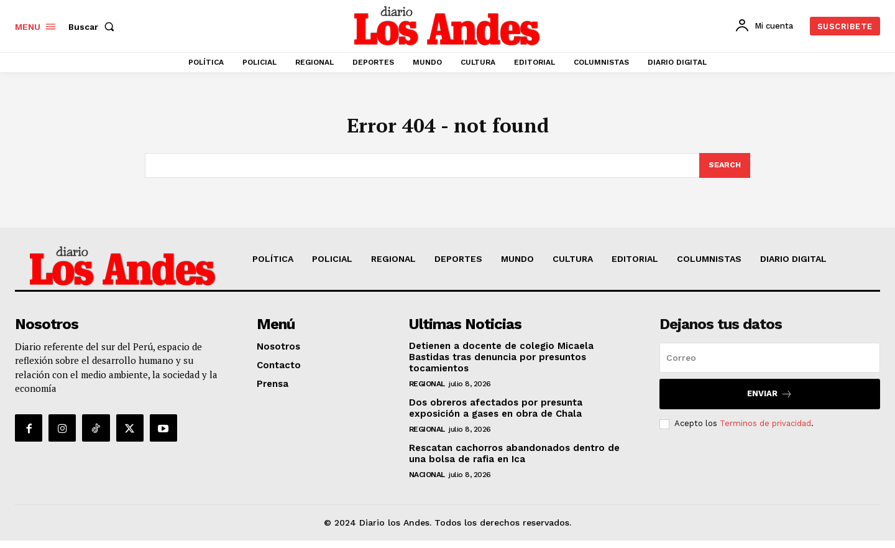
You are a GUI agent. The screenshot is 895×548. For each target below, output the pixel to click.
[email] (769, 365)
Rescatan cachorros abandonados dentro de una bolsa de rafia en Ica (514, 461)
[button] (93, 27)
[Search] (724, 172)
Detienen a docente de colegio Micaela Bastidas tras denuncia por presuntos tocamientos (501, 364)
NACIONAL (427, 482)
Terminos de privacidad (765, 430)
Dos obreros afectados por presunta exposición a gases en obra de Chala (495, 415)
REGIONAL (427, 391)
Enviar (769, 401)
